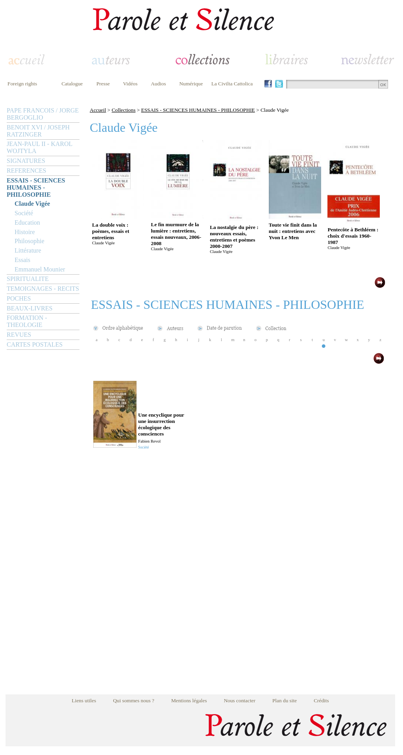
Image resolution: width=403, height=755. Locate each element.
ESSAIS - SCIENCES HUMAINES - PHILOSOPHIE (36, 187)
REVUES (19, 334)
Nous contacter (239, 700)
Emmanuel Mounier (40, 269)
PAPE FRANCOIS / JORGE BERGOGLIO (43, 114)
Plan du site (284, 700)
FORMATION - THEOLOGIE (27, 321)
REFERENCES (26, 170)
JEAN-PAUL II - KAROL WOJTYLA (39, 147)
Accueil (98, 110)
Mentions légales (189, 700)
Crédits (321, 700)
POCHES (19, 298)
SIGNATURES (26, 160)
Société (24, 213)
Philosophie (29, 241)
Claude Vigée (32, 203)
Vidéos (130, 84)
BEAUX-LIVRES (29, 308)
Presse (103, 84)
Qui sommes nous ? (133, 700)
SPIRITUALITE (28, 278)
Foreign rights (22, 84)
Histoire (25, 232)
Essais (22, 260)
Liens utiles (84, 700)
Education (27, 222)
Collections (124, 110)
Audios (158, 84)
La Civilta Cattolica (232, 84)
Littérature (28, 250)
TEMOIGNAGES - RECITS (43, 288)
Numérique (191, 84)
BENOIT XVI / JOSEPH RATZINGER (38, 131)
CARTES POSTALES (35, 344)
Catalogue (72, 84)
